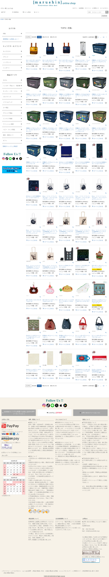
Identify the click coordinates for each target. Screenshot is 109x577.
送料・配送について (34, 419)
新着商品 (15, 12)
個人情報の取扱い (9, 573)
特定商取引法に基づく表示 (91, 571)
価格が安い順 (45, 37)
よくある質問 (27, 571)
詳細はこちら (47, 506)
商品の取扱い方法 (38, 571)
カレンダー (5, 455)
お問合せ (85, 518)
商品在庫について (34, 518)
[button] (106, 37)
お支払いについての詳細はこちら (11, 452)
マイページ (88, 8)
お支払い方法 (5, 419)
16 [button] (103, 37)
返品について (86, 419)
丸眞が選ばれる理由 (52, 571)
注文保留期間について (62, 518)
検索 (106, 12)
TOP (3, 12)
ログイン (75, 8)
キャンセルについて (61, 419)
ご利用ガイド (96, 8)
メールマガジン (104, 8)
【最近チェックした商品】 (10, 146)
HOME (2, 19)
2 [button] (98, 37)
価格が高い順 (53, 37)
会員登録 (81, 8)
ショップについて (65, 571)
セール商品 (27, 12)
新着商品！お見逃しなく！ (11, 39)
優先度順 (34, 37)
